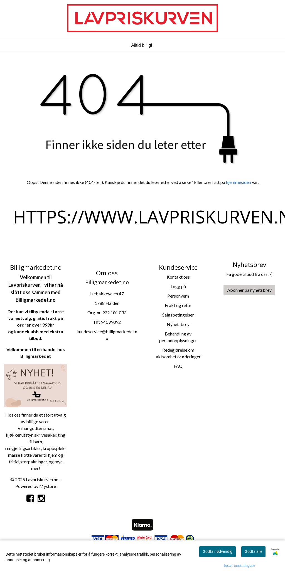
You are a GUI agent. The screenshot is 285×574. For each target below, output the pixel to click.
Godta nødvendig (217, 551)
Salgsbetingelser (178, 314)
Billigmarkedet (35, 356)
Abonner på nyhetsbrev (249, 290)
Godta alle (253, 551)
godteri (37, 428)
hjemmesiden (238, 182)
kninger (40, 461)
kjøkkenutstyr (19, 434)
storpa (26, 461)
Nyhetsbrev (178, 324)
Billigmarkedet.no (36, 300)
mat (49, 428)
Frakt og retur (178, 305)
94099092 (111, 322)
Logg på (178, 286)
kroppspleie (54, 448)
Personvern (178, 295)
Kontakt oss (178, 276)
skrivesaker (45, 434)
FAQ (178, 366)
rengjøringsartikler (23, 448)
